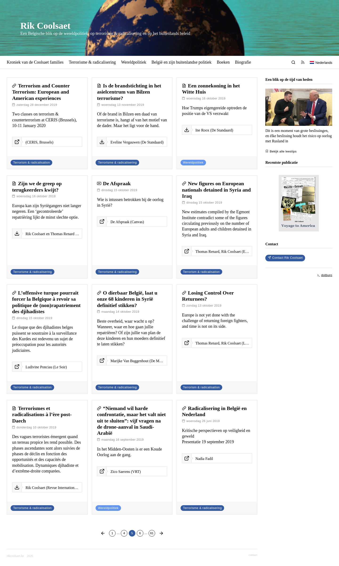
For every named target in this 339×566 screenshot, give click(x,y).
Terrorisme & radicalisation (32, 387)
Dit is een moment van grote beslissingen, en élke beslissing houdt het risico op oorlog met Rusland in (298, 136)
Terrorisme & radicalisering (92, 62)
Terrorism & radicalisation (31, 162)
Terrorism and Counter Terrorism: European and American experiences (41, 92)
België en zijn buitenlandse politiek (181, 62)
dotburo (324, 275)
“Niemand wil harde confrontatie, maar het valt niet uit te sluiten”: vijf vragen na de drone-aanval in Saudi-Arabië (131, 420)
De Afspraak (117, 183)
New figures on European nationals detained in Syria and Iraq (216, 189)
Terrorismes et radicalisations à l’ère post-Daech (42, 414)
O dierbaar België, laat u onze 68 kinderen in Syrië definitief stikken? (127, 299)
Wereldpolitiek (133, 62)
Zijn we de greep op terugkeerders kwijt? (37, 186)
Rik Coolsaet (45, 26)
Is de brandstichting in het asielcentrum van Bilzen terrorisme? (129, 92)
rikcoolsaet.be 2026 (20, 556)
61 (152, 532)
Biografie (243, 62)
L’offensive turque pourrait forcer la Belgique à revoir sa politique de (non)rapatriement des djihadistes (46, 302)
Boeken (223, 62)
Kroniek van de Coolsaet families (35, 62)
